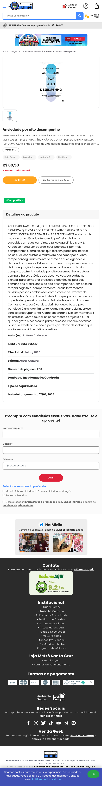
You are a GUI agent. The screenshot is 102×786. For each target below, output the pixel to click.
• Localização (51, 660)
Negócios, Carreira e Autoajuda (26, 51)
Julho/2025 (32, 352)
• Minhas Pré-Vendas (51, 640)
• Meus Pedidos (51, 636)
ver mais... (10, 149)
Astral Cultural (29, 361)
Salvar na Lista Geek (58, 180)
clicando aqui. (84, 569)
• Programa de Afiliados (50, 648)
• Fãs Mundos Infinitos (51, 644)
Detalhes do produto (22, 214)
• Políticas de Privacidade (51, 615)
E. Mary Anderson (35, 335)
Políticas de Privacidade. (46, 779)
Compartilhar (15, 200)
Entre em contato (82, 735)
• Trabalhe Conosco (51, 611)
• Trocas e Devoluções (50, 631)
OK (93, 774)
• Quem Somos (51, 607)
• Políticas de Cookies (51, 619)
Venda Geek (51, 731)
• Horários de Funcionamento (51, 664)
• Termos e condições (51, 623)
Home (5, 51)
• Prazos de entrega (51, 627)
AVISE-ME (20, 180)
